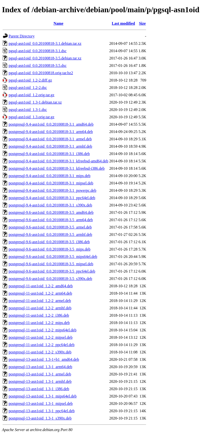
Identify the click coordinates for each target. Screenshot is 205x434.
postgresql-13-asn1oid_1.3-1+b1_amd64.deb (44, 359)
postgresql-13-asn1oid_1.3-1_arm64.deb (40, 367)
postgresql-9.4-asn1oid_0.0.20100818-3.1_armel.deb (50, 139)
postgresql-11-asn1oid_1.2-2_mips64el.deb (43, 330)
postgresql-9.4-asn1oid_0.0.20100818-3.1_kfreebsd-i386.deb (57, 168)
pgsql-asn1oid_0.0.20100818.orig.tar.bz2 (41, 73)
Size (142, 23)
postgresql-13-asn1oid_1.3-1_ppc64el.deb (42, 411)
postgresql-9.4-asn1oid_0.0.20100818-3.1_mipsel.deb (51, 183)
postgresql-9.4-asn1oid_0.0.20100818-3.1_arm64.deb (51, 132)
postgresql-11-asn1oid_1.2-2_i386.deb (39, 315)
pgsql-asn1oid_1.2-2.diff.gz (30, 80)
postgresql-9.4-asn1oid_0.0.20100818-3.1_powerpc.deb (52, 190)
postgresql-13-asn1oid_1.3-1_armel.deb (40, 374)
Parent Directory (22, 36)
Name (58, 23)
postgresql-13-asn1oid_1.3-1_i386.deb (39, 389)
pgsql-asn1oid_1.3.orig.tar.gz (31, 117)
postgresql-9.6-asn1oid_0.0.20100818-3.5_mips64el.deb (53, 256)
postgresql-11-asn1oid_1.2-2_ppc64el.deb (42, 345)
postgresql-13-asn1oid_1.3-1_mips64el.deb (43, 396)
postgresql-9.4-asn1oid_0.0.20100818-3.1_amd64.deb (51, 124)
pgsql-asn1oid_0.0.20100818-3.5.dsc (37, 65)
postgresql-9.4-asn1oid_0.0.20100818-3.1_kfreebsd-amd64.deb (58, 161)
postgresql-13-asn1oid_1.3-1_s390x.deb (40, 418)
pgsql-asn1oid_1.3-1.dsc (28, 110)
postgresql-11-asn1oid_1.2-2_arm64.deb (40, 293)
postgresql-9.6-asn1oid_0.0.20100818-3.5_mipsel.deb (51, 264)
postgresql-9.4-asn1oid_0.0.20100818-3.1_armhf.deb (50, 146)
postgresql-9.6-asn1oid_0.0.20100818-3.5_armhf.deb (50, 234)
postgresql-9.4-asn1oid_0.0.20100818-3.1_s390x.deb (50, 205)
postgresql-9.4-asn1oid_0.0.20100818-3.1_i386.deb (49, 154)
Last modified (123, 23)
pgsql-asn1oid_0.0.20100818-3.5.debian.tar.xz (45, 58)
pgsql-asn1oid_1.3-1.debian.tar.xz (35, 102)
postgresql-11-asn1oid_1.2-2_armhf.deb (40, 308)
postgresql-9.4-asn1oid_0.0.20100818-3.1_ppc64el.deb (52, 198)
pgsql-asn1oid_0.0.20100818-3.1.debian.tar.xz (45, 43)
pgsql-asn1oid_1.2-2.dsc (28, 87)
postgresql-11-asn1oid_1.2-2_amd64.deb (41, 286)
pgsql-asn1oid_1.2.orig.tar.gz (31, 95)
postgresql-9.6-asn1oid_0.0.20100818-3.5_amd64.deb (51, 212)
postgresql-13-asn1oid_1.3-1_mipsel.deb (41, 403)
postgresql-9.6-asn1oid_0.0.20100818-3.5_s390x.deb (50, 279)
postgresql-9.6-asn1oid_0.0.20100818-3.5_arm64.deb (51, 220)
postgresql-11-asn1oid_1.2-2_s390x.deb (40, 352)
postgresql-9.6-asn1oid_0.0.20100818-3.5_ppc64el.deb (52, 271)
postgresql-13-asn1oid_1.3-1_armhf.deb (40, 381)
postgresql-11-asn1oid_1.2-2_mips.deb (39, 323)
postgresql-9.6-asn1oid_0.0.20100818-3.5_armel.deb (50, 227)
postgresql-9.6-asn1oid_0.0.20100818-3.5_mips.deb (49, 249)
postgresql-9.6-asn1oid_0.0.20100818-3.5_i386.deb (49, 242)
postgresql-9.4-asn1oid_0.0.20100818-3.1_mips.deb (49, 176)
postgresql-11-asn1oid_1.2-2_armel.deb (40, 301)
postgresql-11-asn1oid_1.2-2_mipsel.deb (41, 337)
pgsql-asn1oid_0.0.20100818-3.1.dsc (37, 51)
